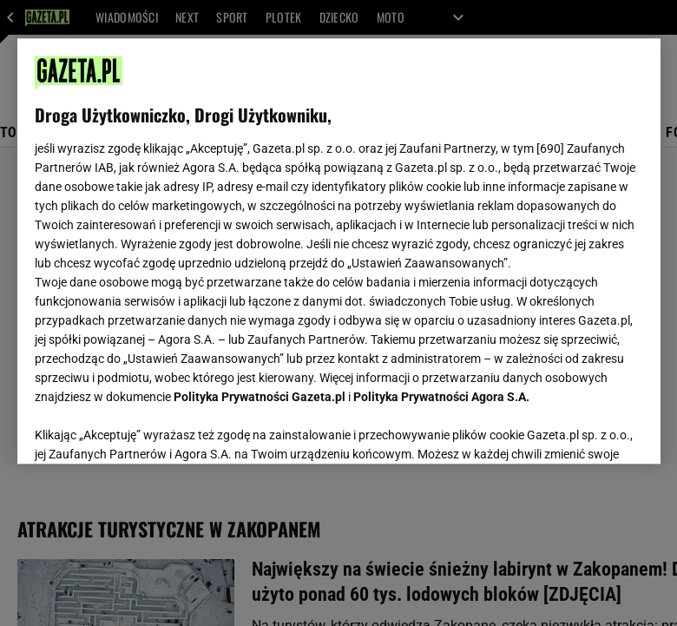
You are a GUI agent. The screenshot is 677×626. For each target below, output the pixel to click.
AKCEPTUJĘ (583, 430)
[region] (339, 251)
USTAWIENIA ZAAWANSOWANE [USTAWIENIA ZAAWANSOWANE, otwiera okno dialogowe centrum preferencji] (148, 429)
